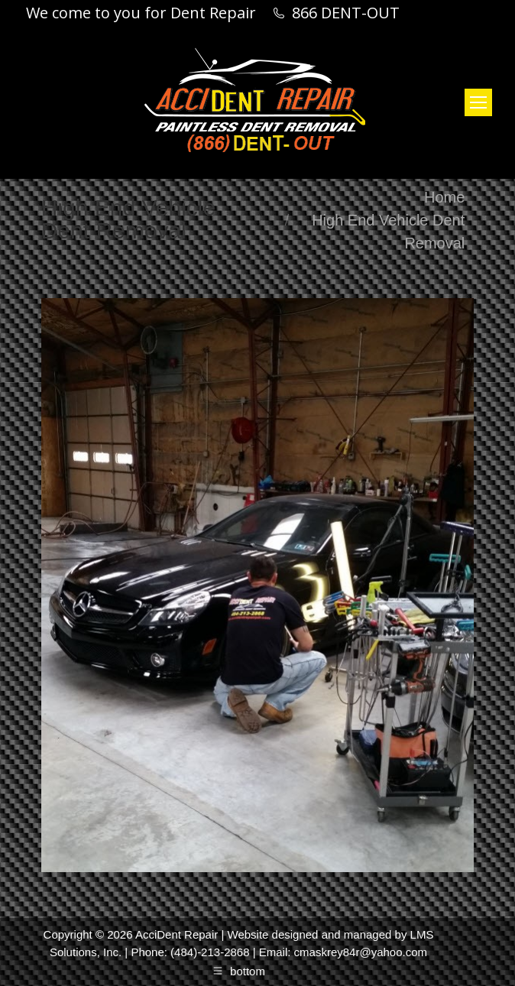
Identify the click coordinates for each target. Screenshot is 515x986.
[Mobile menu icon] (478, 102)
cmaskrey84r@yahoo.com (360, 951)
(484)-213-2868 (209, 951)
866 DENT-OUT (346, 13)
